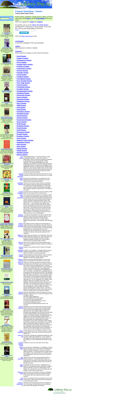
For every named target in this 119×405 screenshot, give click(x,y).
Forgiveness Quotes (24, 68)
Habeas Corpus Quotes (25, 140)
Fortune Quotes (22, 70)
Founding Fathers (6, 308)
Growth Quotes (22, 134)
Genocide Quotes (23, 99)
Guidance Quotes (23, 136)
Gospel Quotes (22, 116)
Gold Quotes (21, 109)
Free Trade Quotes (23, 83)
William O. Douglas (20, 235)
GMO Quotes (21, 105)
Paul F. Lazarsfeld (20, 331)
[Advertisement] (59, 399)
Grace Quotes (22, 122)
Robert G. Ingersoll (20, 260)
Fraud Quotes (22, 75)
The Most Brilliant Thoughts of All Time (7, 205)
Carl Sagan (21, 378)
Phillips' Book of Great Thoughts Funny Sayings (6, 238)
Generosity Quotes (23, 95)
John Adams (21, 157)
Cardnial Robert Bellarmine (20, 175)
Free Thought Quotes (24, 81)
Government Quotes (24, 120)
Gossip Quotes (22, 118)
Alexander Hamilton (20, 251)
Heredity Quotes (22, 152)
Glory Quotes (21, 103)
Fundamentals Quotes (25, 91)
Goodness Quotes (23, 111)
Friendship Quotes (23, 87)
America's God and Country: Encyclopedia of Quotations (7, 117)
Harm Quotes (21, 144)
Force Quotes (21, 62)
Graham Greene (21, 247)
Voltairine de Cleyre (20, 215)
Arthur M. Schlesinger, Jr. (19, 384)
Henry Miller (21, 365)
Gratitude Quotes (23, 126)
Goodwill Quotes (23, 113)
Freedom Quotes (23, 77)
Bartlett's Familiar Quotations (7, 149)
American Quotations (6, 75)
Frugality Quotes (23, 89)
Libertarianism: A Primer (7, 325)
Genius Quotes (22, 97)
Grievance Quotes (23, 132)
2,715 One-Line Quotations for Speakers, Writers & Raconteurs (6, 223)
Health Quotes (22, 150)
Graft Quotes (21, 124)
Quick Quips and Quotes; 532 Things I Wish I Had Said (7, 255)
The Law (6, 133)
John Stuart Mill (20, 358)
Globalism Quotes (23, 101)
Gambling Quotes (23, 93)
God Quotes (21, 107)
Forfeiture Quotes (23, 66)
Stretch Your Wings (7, 62)
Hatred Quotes (22, 148)
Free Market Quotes (24, 79)
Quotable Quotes (6, 192)
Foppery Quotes (22, 58)
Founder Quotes (22, 72)
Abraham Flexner (20, 243)
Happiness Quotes (23, 142)
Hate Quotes (21, 146)
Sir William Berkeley (20, 183)
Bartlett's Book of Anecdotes (7, 268)
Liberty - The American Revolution (6, 294)
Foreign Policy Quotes (25, 64)
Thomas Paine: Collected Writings (7, 355)
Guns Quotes (21, 138)
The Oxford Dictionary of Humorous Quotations (7, 90)
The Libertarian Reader (7, 341)
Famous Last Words (7, 47)
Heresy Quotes (22, 154)
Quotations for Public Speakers (6, 282)
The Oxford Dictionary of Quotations (7, 33)
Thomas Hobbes (21, 255)
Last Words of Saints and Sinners (7, 102)
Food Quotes (21, 56)
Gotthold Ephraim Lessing (21, 344)
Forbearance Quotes (24, 60)
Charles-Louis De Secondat (20, 225)
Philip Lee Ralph (20, 372)
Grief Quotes (21, 130)
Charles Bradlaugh (20, 192)
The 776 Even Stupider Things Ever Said (6, 179)
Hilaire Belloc (21, 179)
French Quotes (22, 85)
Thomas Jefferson (20, 293)
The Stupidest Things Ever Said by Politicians (6, 163)
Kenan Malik (21, 348)
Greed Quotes (22, 128)
